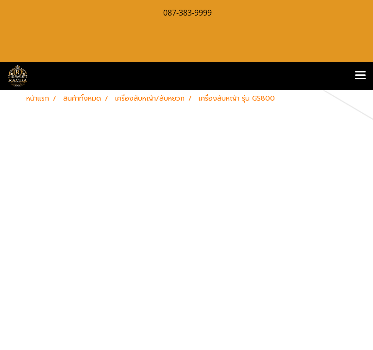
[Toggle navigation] (360, 76)
